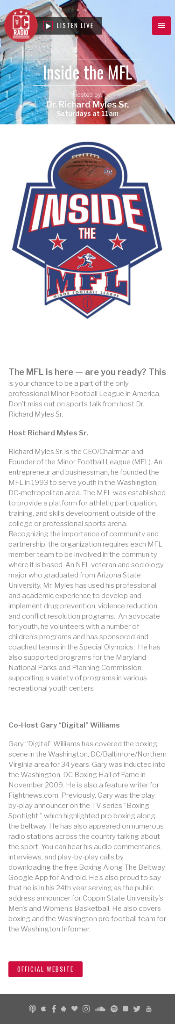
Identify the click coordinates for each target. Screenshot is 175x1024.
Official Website (45, 969)
